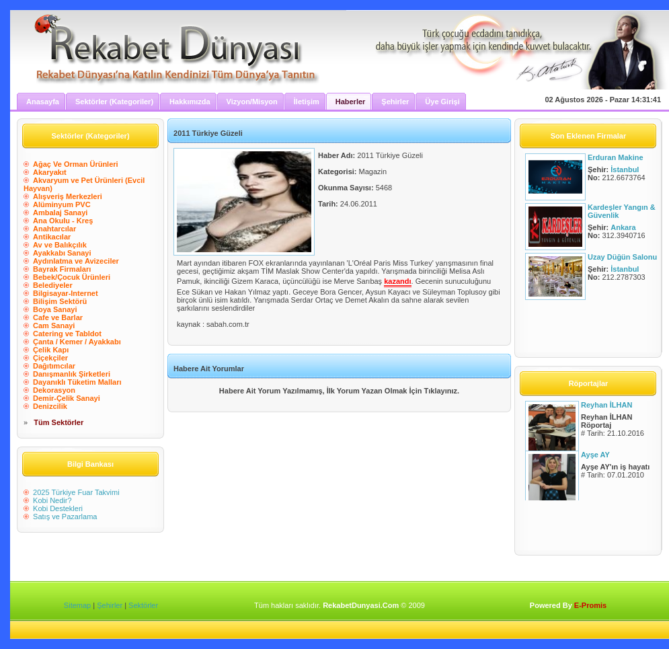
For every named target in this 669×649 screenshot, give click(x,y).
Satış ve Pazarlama (65, 516)
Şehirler (109, 605)
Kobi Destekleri (58, 508)
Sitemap (77, 605)
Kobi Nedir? (52, 500)
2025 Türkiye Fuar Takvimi (76, 492)
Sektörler (143, 605)
